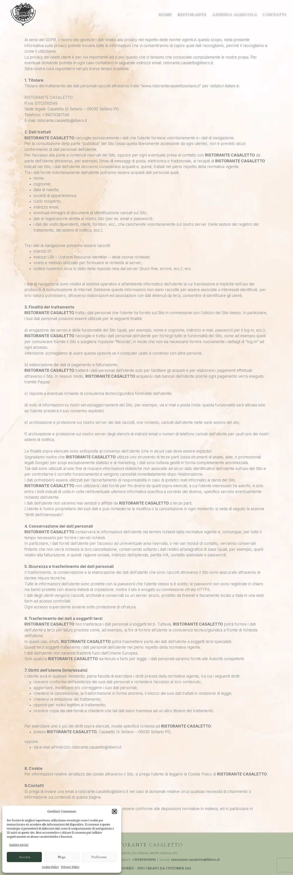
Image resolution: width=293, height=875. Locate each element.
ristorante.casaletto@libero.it (195, 860)
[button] (114, 811)
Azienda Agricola (234, 14)
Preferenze (99, 857)
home (165, 14)
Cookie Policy (50, 867)
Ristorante (191, 14)
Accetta (24, 857)
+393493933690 (144, 860)
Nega (61, 857)
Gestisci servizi (18, 845)
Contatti (274, 14)
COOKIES (127, 868)
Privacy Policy (70, 867)
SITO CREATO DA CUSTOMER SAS (164, 868)
